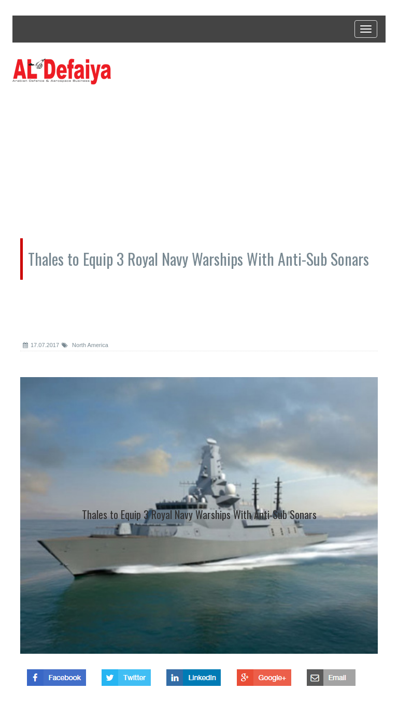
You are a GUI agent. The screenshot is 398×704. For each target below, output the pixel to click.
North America (85, 345)
